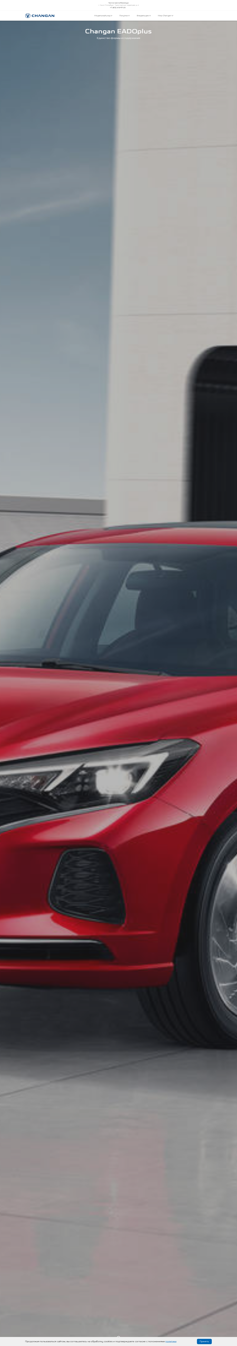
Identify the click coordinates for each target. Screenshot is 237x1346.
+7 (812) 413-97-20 (118, 8)
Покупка (124, 15)
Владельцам (144, 15)
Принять (204, 1341)
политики (170, 1341)
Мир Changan (165, 15)
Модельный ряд (103, 15)
